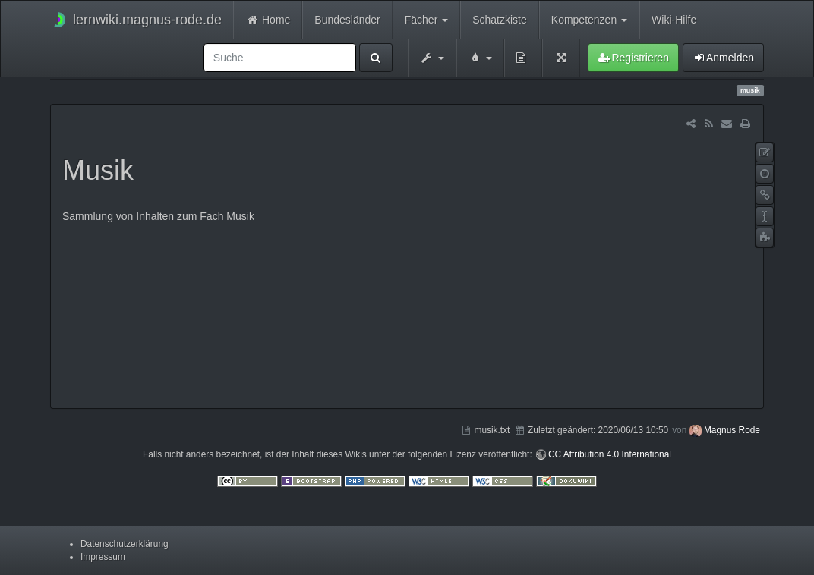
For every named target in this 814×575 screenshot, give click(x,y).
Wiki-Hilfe (674, 20)
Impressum (102, 556)
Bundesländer (347, 20)
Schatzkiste (499, 20)
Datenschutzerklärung (124, 544)
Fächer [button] (426, 20)
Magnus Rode (732, 430)
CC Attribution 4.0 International (609, 454)
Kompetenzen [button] (589, 20)
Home (267, 20)
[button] (432, 58)
